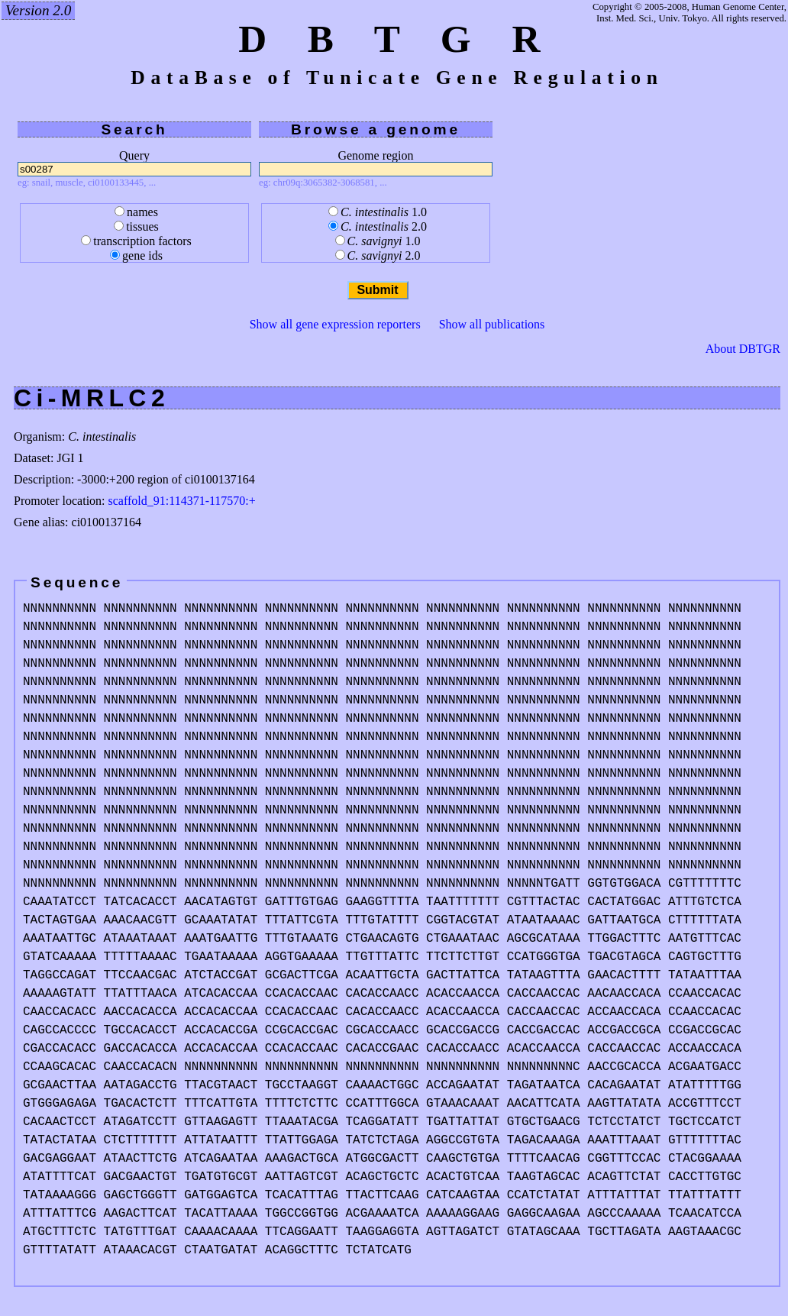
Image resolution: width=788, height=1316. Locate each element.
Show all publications (492, 324)
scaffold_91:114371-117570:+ (182, 500)
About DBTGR (743, 349)
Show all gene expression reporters (335, 324)
